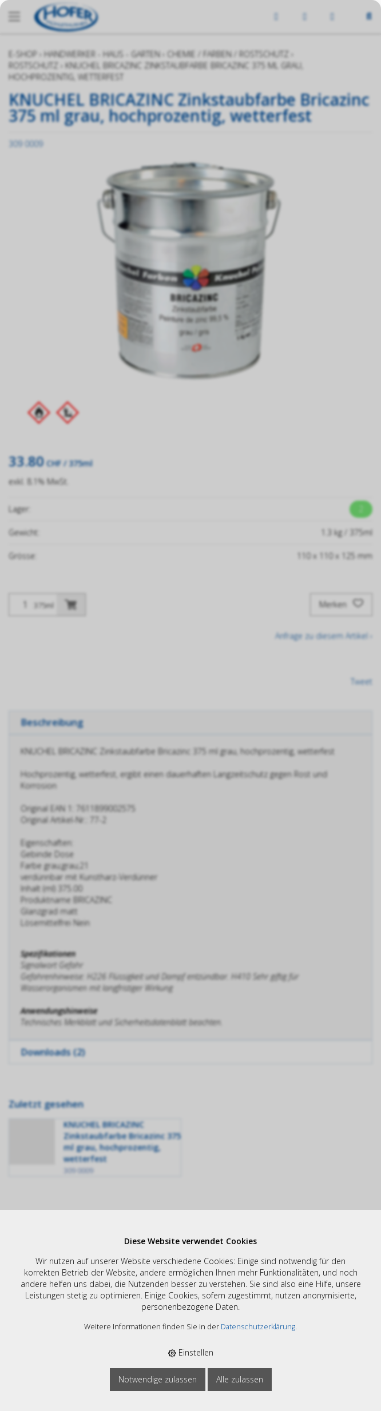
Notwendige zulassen (157, 1379)
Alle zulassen (239, 1379)
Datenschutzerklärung (258, 1327)
